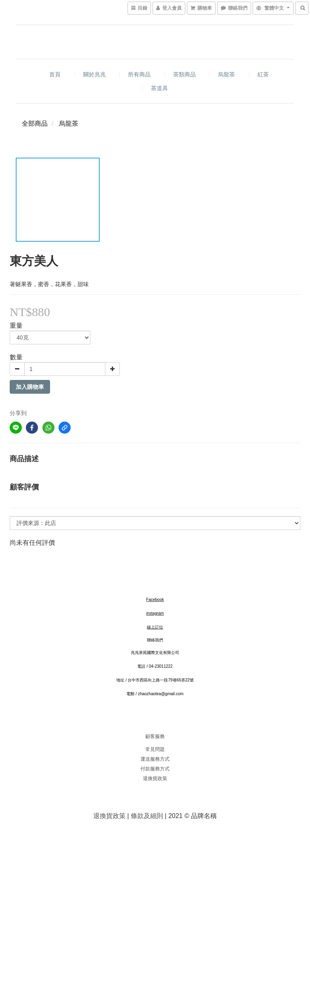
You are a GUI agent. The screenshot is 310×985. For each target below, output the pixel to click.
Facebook (155, 599)
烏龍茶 (226, 74)
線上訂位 (155, 627)
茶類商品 (184, 74)
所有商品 (139, 74)
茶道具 (159, 88)
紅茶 (263, 74)
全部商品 (35, 123)
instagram (155, 613)
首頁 (55, 74)
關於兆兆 (94, 74)
